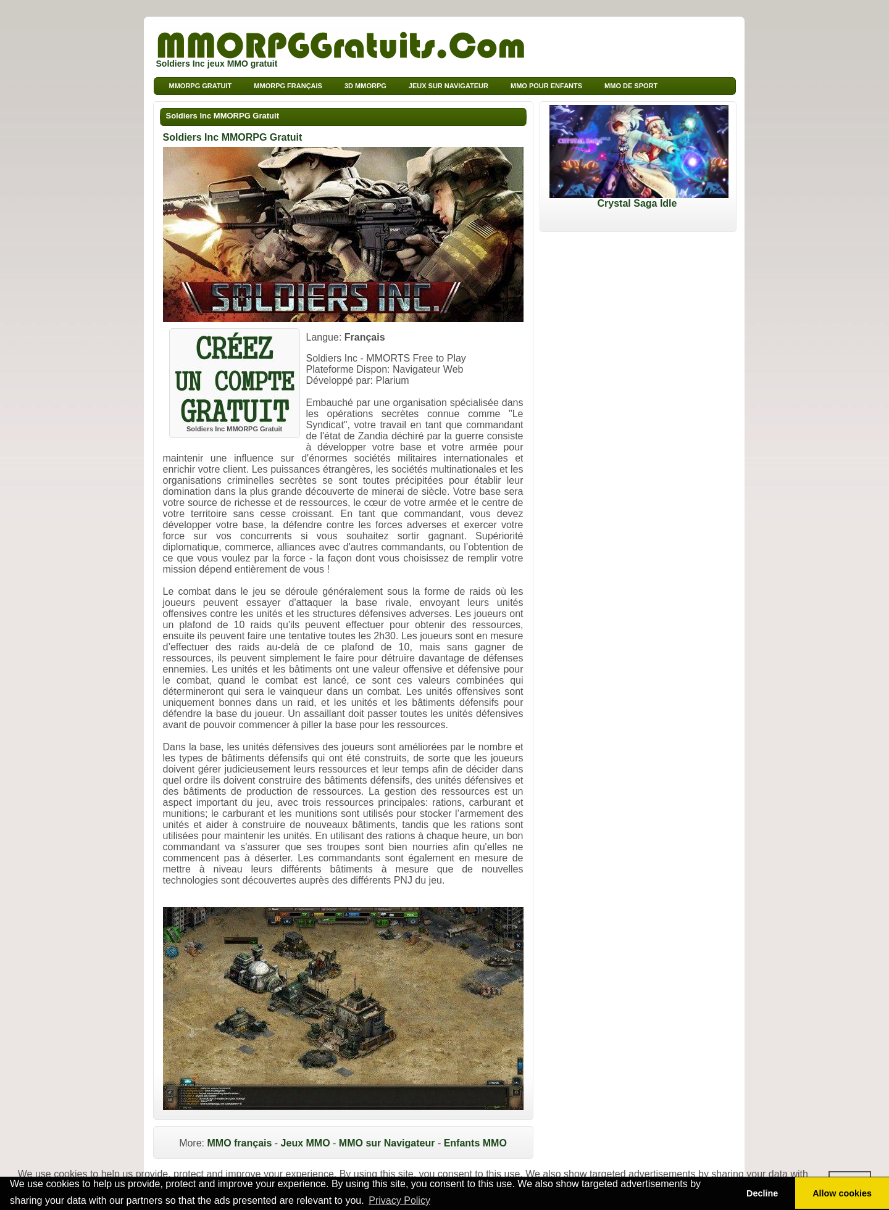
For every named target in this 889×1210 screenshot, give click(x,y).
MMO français (239, 1143)
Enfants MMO (475, 1143)
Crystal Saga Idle (638, 199)
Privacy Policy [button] (399, 1200)
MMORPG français (288, 85)
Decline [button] (762, 1193)
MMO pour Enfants (546, 85)
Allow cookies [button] (842, 1193)
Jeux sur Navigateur (448, 85)
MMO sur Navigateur (387, 1143)
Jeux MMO (305, 1143)
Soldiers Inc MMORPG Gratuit (222, 115)
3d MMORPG (365, 85)
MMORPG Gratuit (200, 85)
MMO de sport (630, 85)
